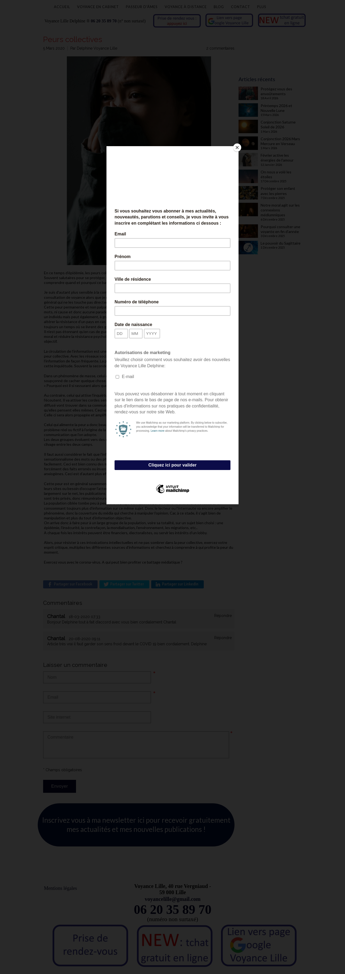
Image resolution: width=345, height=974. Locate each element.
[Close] (237, 147)
